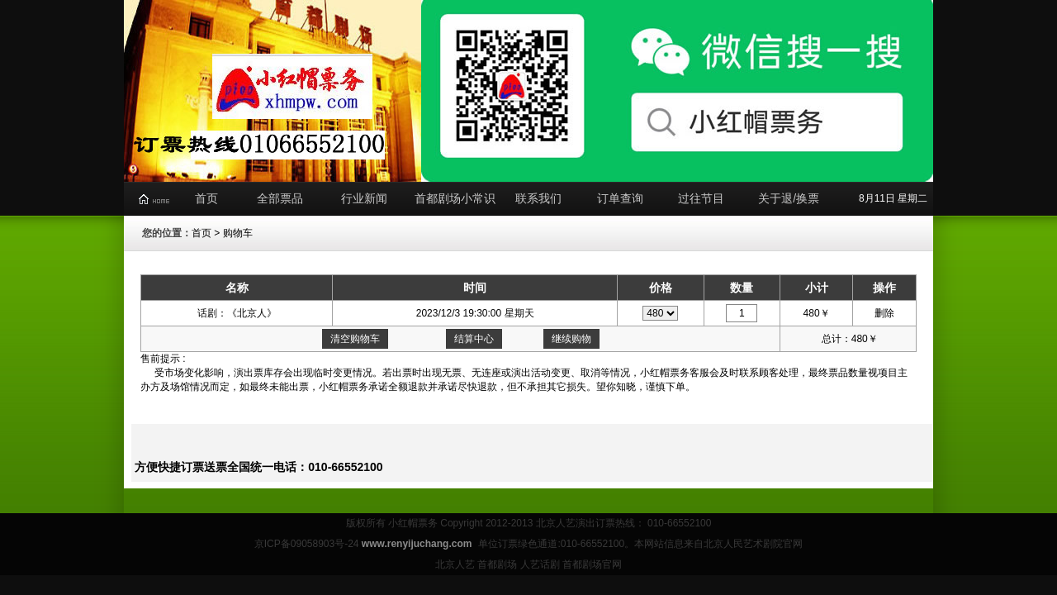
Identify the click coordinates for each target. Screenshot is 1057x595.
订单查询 (620, 198)
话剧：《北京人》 (237, 313)
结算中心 (474, 339)
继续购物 (571, 339)
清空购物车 (355, 339)
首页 (206, 198)
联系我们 (538, 198)
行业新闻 (364, 198)
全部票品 (280, 198)
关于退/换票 (788, 198)
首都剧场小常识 (455, 198)
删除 (884, 313)
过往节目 (701, 198)
